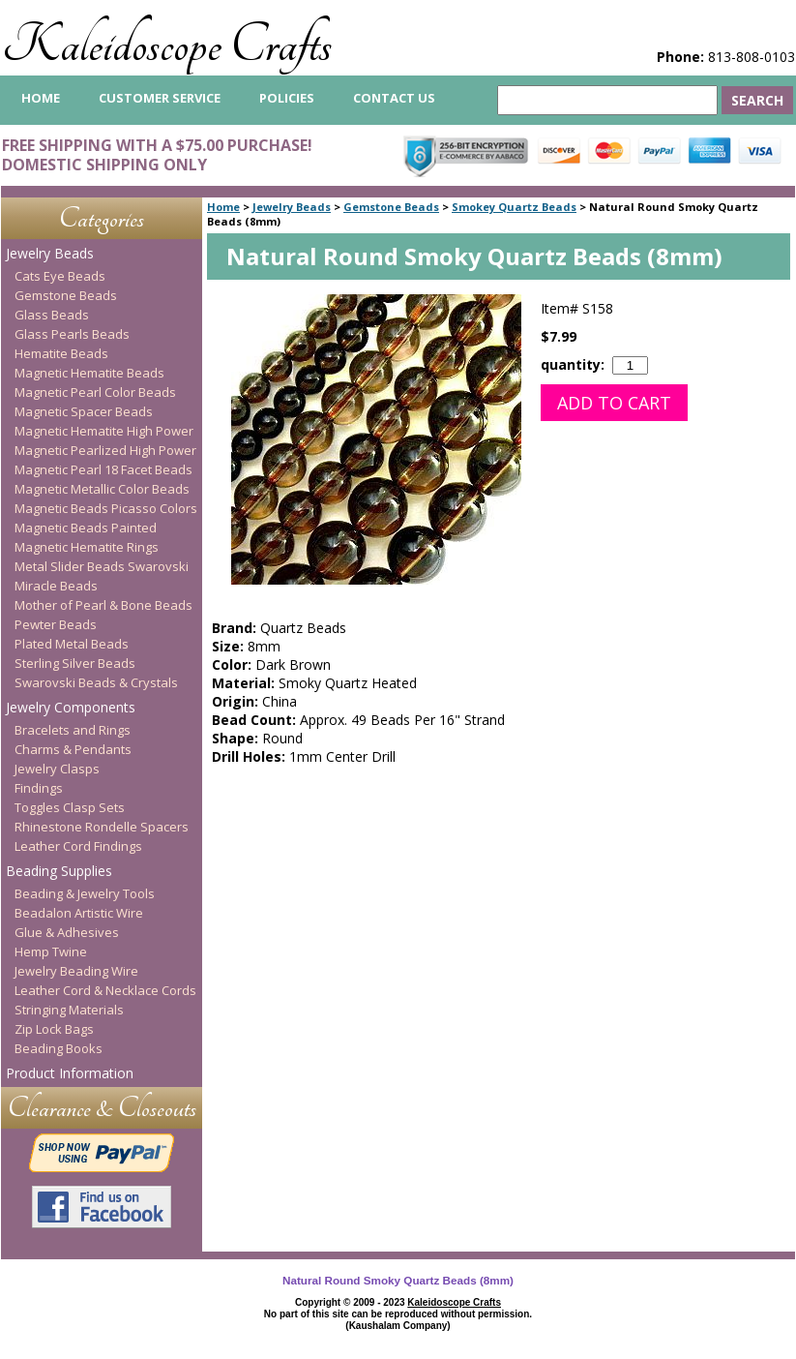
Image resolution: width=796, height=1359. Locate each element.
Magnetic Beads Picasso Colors (106, 508)
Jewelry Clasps (57, 768)
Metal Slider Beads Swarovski (102, 566)
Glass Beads (52, 314)
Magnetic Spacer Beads (84, 411)
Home (223, 206)
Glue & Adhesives (67, 932)
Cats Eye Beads (60, 276)
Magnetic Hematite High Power (104, 430)
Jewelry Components (70, 707)
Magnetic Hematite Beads (89, 372)
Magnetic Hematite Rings (87, 547)
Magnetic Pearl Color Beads (95, 392)
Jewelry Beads (291, 206)
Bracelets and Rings (73, 730)
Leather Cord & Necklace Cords (105, 990)
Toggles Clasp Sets (70, 807)
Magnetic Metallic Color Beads (102, 489)
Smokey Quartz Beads (514, 206)
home (40, 97)
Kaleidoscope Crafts (167, 45)
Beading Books (59, 1048)
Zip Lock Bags (54, 1029)
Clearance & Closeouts (102, 1108)
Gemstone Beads (391, 206)
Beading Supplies (59, 870)
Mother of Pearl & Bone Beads (103, 605)
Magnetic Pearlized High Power (105, 450)
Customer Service (160, 97)
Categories (101, 218)
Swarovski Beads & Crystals (96, 682)
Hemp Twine (51, 951)
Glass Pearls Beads (72, 334)
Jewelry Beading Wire (76, 971)
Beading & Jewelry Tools (85, 893)
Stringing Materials (69, 1009)
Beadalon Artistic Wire (79, 912)
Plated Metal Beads (72, 643)
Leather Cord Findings (78, 846)
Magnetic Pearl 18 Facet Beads (103, 469)
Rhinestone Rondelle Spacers (102, 826)
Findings (39, 788)
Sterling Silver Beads (75, 663)
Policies (286, 97)
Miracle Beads (56, 585)
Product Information (69, 1073)
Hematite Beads (61, 353)
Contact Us (394, 97)
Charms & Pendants (73, 749)
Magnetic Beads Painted (86, 527)
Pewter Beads (56, 624)
